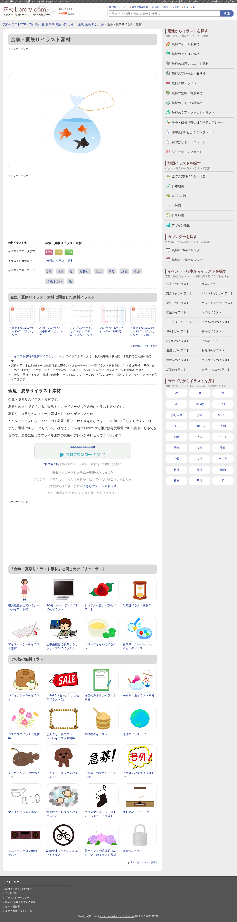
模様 (177, 480)
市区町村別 (179, 196)
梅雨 (165, 7)
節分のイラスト (212, 283)
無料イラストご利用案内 (172, 1)
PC (223, 404)
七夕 (186, 7)
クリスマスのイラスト (216, 369)
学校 (177, 458)
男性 (200, 480)
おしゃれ (176, 415)
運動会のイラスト (177, 360)
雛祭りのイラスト (177, 302)
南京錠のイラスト (134, 850)
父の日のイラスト (177, 341)
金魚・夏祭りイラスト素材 (82, 446)
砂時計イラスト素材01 (137, 605)
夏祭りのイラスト (177, 350)
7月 (31, 24)
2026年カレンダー (118, 7)
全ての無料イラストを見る (220, 1)
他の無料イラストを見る (145, 346)
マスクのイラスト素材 (22, 812)
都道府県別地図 (140, 7)
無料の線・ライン (184, 83)
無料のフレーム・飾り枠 (189, 73)
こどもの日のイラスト (216, 322)
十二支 (223, 437)
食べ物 (200, 404)
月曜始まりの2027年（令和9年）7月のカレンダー (21, 331)
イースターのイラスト (180, 322)
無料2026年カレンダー (187, 250)
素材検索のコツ (196, 1)
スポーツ (200, 426)
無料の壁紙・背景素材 (187, 93)
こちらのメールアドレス (99, 486)
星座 (200, 469)
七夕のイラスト (212, 341)
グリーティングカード (187, 152)
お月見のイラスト (213, 350)
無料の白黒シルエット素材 (190, 63)
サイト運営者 (12, 906)
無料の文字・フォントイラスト (193, 112)
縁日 (73, 24)
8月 (37, 24)
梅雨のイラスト (212, 331)
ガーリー (223, 415)
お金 (200, 415)
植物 (223, 469)
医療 (200, 437)
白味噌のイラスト (96, 734)
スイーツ (176, 426)
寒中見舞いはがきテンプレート (193, 132)
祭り (66, 24)
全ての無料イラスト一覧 (18, 911)
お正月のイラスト (177, 283)
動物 (177, 437)
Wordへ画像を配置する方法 (20, 902)
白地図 (155, 7)
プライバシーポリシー (17, 897)
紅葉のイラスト (176, 369)
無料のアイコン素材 (185, 54)
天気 (177, 447)
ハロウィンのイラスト (216, 360)
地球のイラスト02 (134, 734)
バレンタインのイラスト (217, 293)
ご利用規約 (49, 464)
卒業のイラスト (176, 312)
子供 (223, 447)
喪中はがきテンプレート (189, 142)
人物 (223, 426)
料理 (177, 469)
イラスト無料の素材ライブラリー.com (38, 356)
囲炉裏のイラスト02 (136, 812)
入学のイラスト (212, 312)
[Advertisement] (82, 60)
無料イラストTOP (14, 24)
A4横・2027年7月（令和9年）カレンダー (50, 331)
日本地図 (178, 186)
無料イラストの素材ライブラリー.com (116, 916)
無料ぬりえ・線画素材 (187, 103)
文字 (200, 458)
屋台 (59, 24)
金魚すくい (92, 24)
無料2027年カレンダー (187, 260)
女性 (200, 447)
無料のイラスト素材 (60, 260)
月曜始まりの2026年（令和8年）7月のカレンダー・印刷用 (142, 331)
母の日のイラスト (177, 331)
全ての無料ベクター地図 (189, 176)
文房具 (223, 458)
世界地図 (178, 215)
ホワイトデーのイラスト (217, 302)
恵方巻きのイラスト (179, 293)
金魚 (81, 24)
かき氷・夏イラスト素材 (138, 695)
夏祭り (50, 24)
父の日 (175, 7)
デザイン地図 (181, 225)
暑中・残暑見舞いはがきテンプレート (198, 122)
